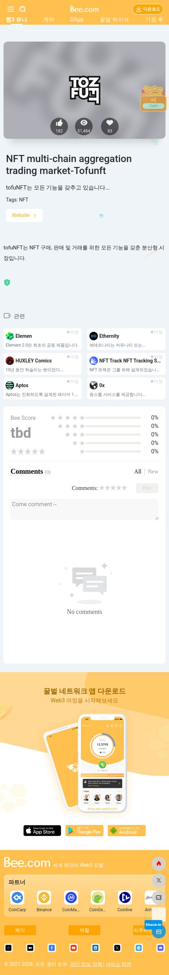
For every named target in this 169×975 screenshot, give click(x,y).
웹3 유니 (16, 19)
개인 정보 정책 (86, 964)
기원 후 (154, 19)
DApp (77, 19)
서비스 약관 (118, 964)
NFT (23, 200)
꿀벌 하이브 (114, 19)
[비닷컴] (159, 864)
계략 (48, 19)
